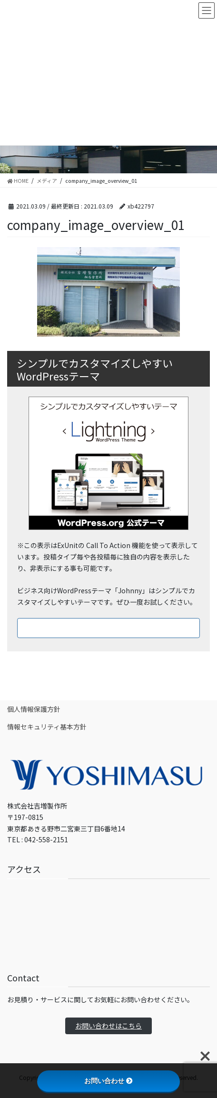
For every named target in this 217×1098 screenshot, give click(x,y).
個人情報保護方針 (33, 709)
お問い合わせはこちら (108, 1025)
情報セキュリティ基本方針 (47, 726)
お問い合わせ (108, 1081)
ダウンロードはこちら (108, 628)
